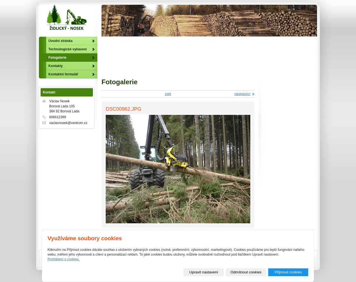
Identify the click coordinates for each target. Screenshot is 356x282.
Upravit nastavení (203, 272)
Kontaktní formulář (63, 74)
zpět (168, 94)
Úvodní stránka (60, 41)
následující (242, 94)
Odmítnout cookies (246, 272)
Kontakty (55, 66)
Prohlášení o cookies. (64, 259)
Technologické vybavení (67, 49)
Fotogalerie (57, 58)
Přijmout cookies (288, 272)
